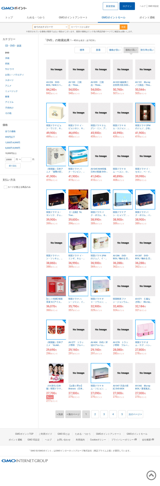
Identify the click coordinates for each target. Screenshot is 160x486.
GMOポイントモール (113, 17)
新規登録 (110, 6)
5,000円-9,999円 (12, 148)
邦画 (7, 63)
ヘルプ (143, 6)
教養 (7, 96)
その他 (8, 113)
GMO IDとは (64, 434)
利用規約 (80, 439)
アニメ (8, 85)
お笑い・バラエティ (14, 75)
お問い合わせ (64, 439)
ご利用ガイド (45, 434)
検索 (123, 27)
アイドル (9, 102)
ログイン (127, 6)
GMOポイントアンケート (73, 17)
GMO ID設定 (153, 6)
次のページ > (135, 414)
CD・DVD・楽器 (13, 45)
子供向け (9, 107)
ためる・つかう (36, 17)
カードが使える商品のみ (17, 187)
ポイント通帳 (147, 17)
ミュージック (11, 91)
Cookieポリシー (98, 439)
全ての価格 (10, 131)
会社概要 (148, 439)
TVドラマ (9, 69)
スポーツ (9, 80)
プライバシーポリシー (124, 439)
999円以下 (10, 137)
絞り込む (13, 166)
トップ (9, 17)
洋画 (7, 58)
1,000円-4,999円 (12, 142)
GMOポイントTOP (24, 434)
